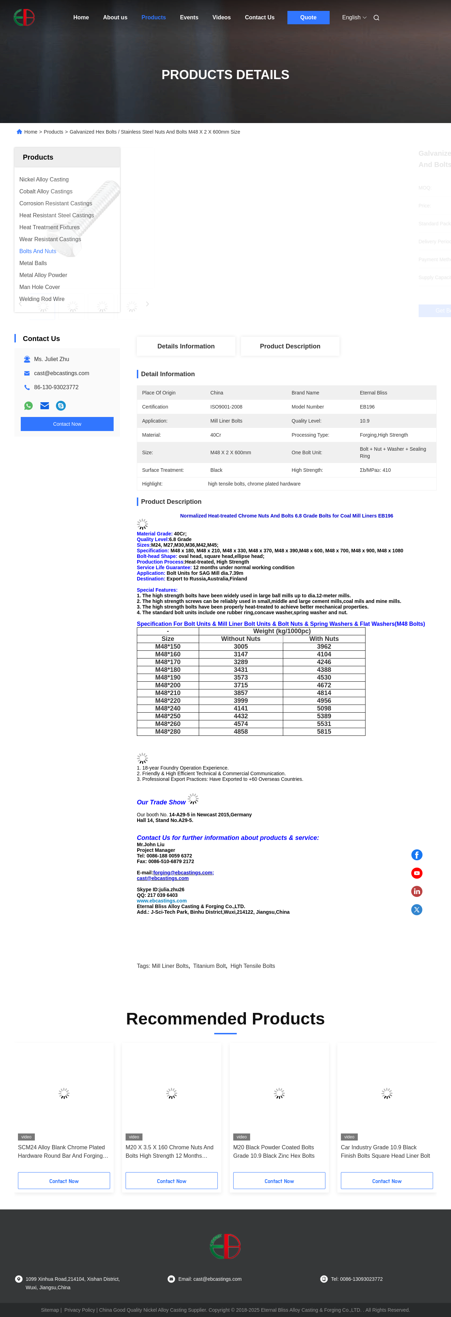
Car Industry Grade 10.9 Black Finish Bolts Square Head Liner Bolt (385, 1151)
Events (189, 17)
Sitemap (50, 1310)
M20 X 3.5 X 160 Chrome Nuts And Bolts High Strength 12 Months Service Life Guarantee (170, 1152)
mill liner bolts (170, 966)
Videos (221, 17)
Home (81, 17)
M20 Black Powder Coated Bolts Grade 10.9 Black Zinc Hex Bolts (274, 1151)
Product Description (290, 346)
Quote (308, 17)
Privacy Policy (79, 1310)
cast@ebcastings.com (61, 373)
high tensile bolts (252, 966)
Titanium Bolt (209, 966)
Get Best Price (324, 311)
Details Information (186, 346)
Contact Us (259, 17)
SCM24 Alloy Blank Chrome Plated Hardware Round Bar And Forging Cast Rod (61, 1152)
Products (153, 17)
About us (115, 17)
